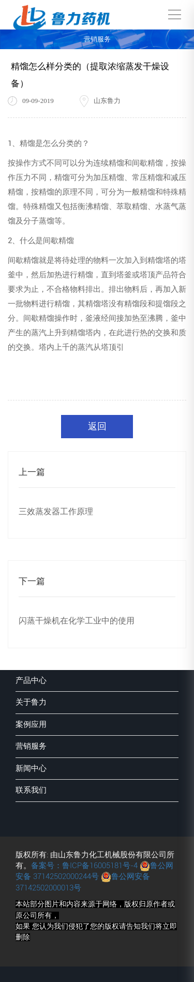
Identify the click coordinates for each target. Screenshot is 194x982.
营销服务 (31, 746)
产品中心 (31, 680)
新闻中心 (31, 768)
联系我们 (31, 790)
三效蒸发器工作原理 (56, 511)
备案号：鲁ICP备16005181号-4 (84, 865)
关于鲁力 (31, 702)
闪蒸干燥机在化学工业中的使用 (77, 621)
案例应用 (31, 724)
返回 (97, 426)
